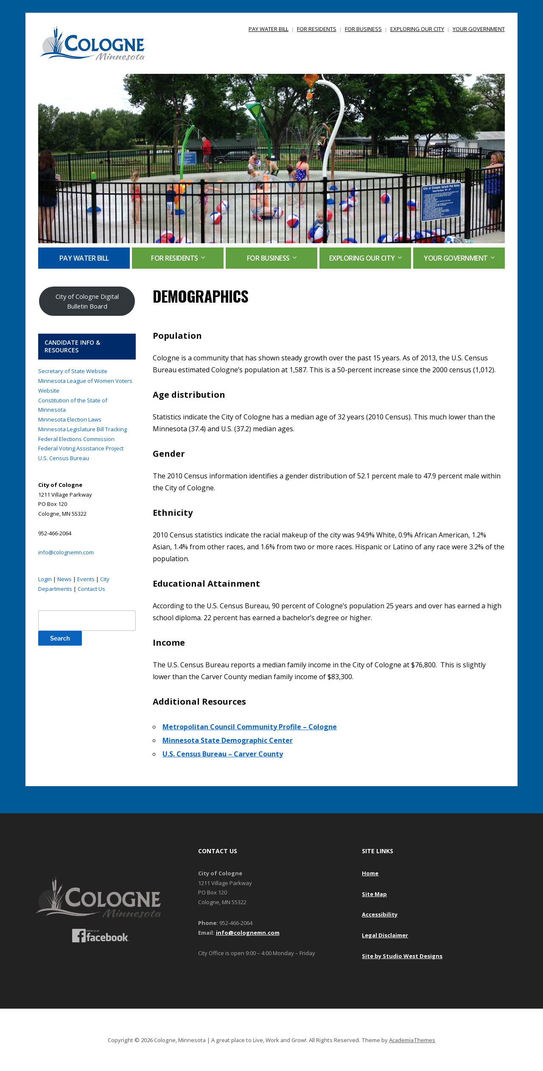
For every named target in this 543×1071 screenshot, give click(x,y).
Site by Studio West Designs (402, 956)
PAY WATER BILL (268, 29)
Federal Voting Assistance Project (80, 448)
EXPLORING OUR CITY (417, 29)
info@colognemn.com (66, 552)
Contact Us (91, 589)
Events (86, 579)
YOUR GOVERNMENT (479, 29)
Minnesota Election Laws (69, 419)
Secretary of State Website (72, 371)
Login (45, 579)
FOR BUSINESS (363, 29)
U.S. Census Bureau (63, 458)
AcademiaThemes (412, 1040)
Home (370, 873)
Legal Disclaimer (385, 935)
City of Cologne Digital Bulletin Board (87, 301)
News (64, 579)
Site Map (374, 894)
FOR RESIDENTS (316, 29)
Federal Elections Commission (76, 439)
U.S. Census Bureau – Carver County (222, 754)
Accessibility (379, 914)
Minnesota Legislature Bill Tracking (82, 429)
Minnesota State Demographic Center (227, 740)
